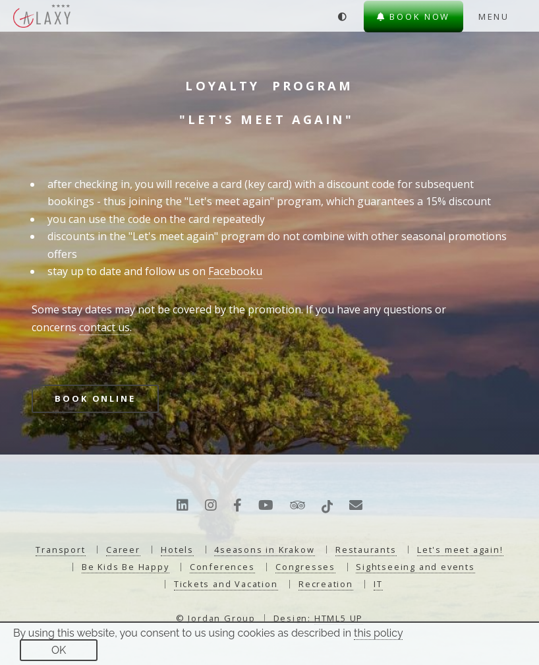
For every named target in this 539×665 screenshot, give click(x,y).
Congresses (305, 567)
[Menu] (503, 16)
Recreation (325, 584)
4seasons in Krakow (264, 549)
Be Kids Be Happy (125, 567)
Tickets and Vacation (226, 584)
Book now (414, 16)
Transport (60, 549)
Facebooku (235, 271)
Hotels (177, 549)
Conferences (222, 567)
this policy (378, 633)
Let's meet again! (460, 549)
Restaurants (366, 549)
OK (58, 650)
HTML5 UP (338, 618)
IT (378, 584)
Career (123, 549)
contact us (104, 327)
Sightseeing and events (415, 567)
